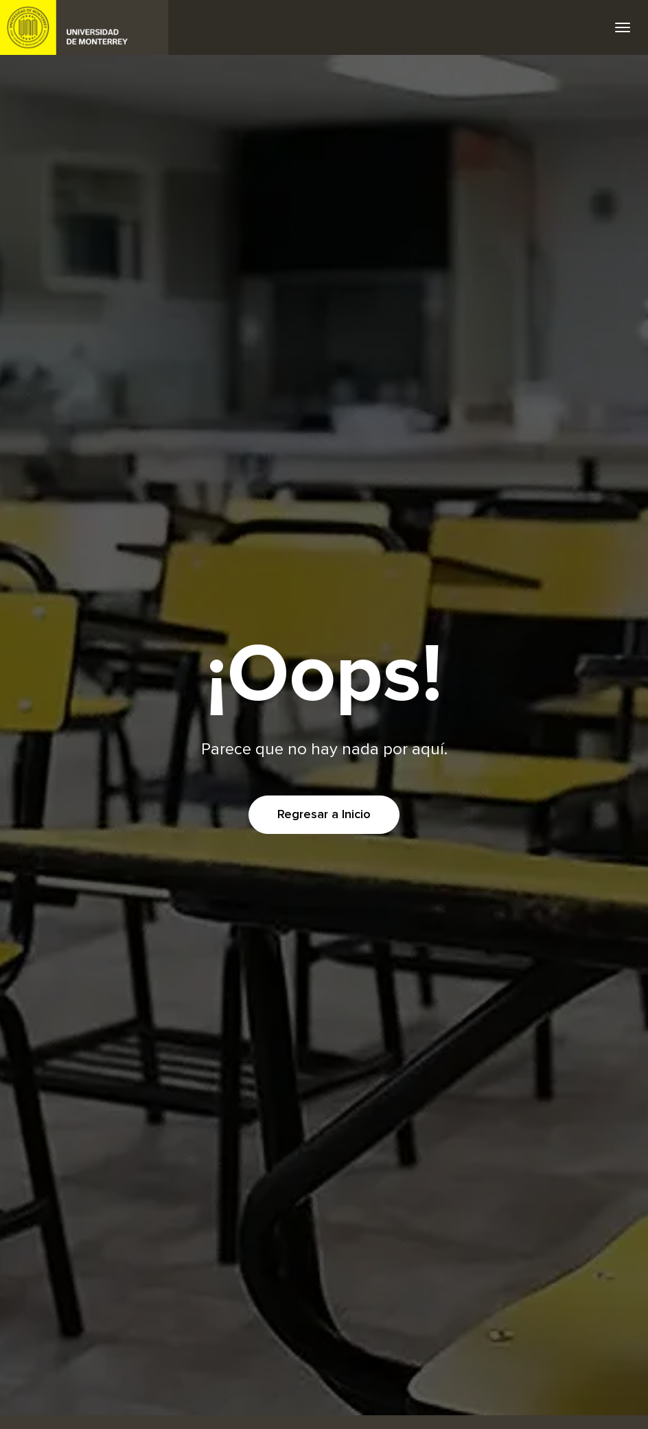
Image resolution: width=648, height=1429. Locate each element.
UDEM (84, 27)
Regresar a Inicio (324, 815)
